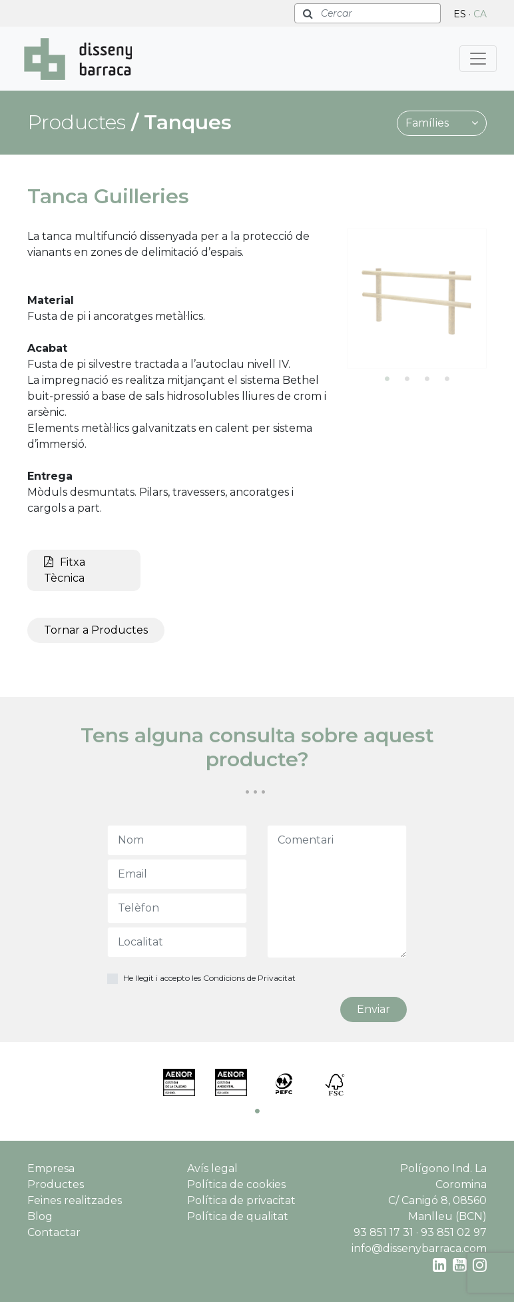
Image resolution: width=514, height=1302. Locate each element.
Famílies (441, 123)
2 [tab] (406, 378)
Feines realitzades (74, 1200)
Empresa (51, 1168)
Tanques (188, 122)
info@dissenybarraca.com (419, 1248)
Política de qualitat (237, 1216)
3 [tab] (426, 378)
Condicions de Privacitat (249, 978)
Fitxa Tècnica (64, 570)
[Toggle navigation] (478, 58)
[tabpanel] (417, 298)
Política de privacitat (241, 1200)
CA (480, 14)
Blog (40, 1216)
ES (459, 14)
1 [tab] (386, 378)
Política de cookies (236, 1184)
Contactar (54, 1232)
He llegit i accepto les (209, 978)
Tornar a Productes (96, 630)
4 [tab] (446, 378)
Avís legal (212, 1168)
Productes (55, 1184)
